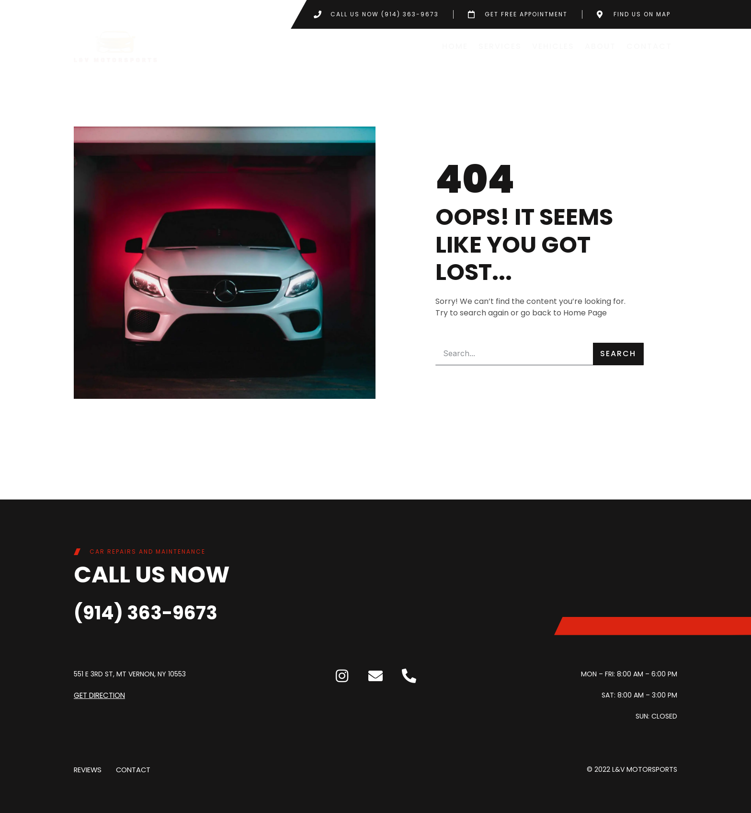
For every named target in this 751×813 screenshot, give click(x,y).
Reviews (87, 769)
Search (618, 353)
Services (500, 46)
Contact (649, 46)
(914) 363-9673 (161, 611)
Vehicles (553, 46)
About (600, 46)
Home (455, 46)
